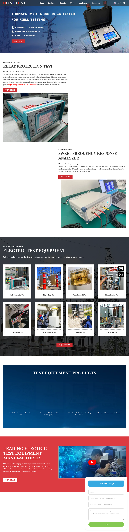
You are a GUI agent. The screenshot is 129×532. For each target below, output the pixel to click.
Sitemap (77, 521)
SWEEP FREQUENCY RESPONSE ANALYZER (91, 112)
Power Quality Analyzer (71, 513)
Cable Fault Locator (70, 510)
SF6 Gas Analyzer (69, 515)
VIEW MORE (10, 393)
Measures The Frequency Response (69, 120)
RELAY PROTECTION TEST (31, 66)
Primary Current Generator (72, 505)
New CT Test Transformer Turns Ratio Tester (20, 327)
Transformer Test (17, 245)
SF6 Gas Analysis (111, 245)
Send (106, 524)
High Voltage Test (69, 499)
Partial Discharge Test (49, 245)
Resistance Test (68, 496)
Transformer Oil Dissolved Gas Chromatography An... (49, 327)
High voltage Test (48, 208)
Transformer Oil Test (80, 208)
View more (10, 90)
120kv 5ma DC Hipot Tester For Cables (108, 326)
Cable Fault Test (80, 245)
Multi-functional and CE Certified (14, 72)
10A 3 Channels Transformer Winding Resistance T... (79, 327)
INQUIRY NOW (64, 258)
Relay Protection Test (17, 208)
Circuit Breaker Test (111, 208)
